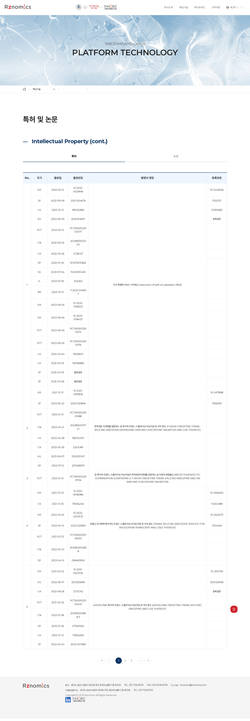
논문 (176, 156)
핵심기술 (183, 7)
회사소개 (168, 7)
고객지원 (215, 7)
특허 (74, 156)
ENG (242, 7)
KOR (233, 7)
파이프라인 (199, 7)
